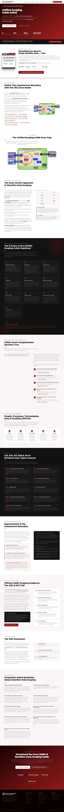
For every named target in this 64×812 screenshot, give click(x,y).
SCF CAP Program (41, 802)
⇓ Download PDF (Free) (55, 41)
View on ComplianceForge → (40, 767)
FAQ (39, 804)
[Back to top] (12, 794)
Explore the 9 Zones (24, 25)
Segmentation (28, 802)
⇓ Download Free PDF (9, 25)
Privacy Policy (20, 809)
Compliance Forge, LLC (7, 809)
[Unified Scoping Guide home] (8, 2)
